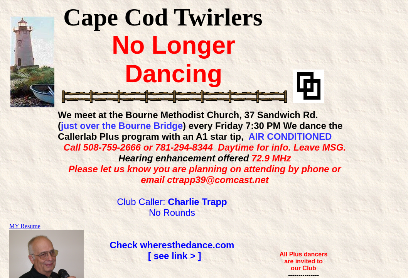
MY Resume (24, 226)
